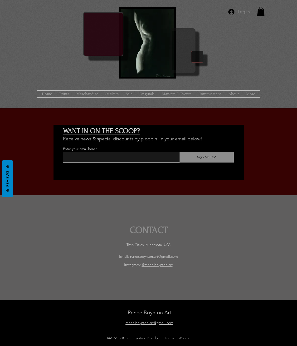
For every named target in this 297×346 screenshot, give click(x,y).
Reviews (7, 179)
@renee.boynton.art (157, 264)
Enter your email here (79, 148)
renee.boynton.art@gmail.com (154, 256)
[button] (261, 11)
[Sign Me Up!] (207, 157)
